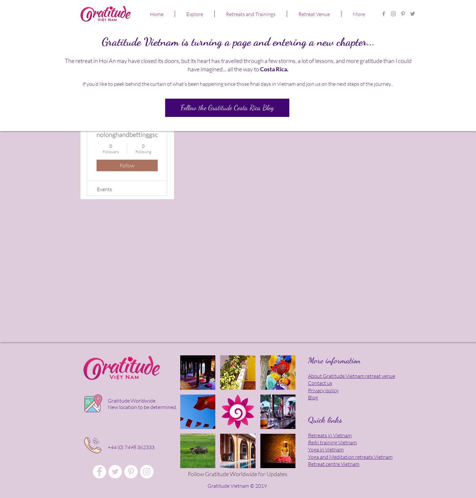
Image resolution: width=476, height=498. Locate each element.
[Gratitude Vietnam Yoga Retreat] (403, 14)
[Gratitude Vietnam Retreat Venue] (115, 471)
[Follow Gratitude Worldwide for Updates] (237, 474)
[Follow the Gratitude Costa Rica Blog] (227, 108)
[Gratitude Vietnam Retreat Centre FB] (383, 14)
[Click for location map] (92, 404)
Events (104, 189)
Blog (313, 397)
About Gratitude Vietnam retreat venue (351, 376)
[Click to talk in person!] (92, 445)
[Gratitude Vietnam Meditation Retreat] (412, 14)
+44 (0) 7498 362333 (131, 447)
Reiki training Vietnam (332, 442)
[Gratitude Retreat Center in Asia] (393, 14)
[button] (194, 14)
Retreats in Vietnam (330, 435)
